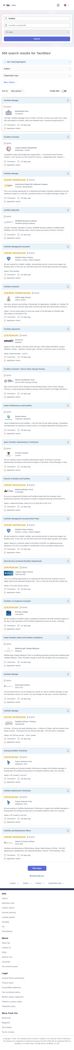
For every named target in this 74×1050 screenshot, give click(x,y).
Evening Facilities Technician (15, 751)
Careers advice (8, 908)
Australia (5, 922)
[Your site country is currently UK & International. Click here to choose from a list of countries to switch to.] (66, 5)
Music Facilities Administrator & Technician (21, 442)
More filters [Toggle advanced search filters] (9, 82)
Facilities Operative (11, 210)
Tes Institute (7, 1027)
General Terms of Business (13, 978)
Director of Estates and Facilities (17, 479)
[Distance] (37, 32)
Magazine (6, 1023)
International (7, 931)
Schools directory (9, 913)
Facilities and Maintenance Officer (17, 831)
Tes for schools (8, 1032)
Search (37, 39)
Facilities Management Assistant (17, 247)
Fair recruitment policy (11, 992)
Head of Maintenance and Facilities (18, 406)
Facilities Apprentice (12, 329)
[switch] (65, 91)
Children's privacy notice (12, 1002)
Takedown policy (8, 1006)
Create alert (55, 91)
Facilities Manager (11, 100)
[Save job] (68, 100)
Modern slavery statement (12, 997)
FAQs (4, 952)
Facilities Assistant (11, 137)
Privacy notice (8, 983)
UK (3, 927)
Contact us (6, 948)
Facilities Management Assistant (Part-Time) (21, 519)
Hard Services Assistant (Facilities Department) (23, 561)
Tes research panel (10, 966)
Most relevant (17, 91)
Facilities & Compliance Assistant (17, 601)
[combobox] (37, 18)
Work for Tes (7, 957)
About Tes (6, 943)
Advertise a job (8, 903)
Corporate (6, 962)
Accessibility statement (11, 988)
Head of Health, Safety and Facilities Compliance (23, 638)
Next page (37, 868)
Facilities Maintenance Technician (17, 791)
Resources (6, 1018)
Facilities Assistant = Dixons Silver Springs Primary (24, 369)
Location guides (8, 917)
